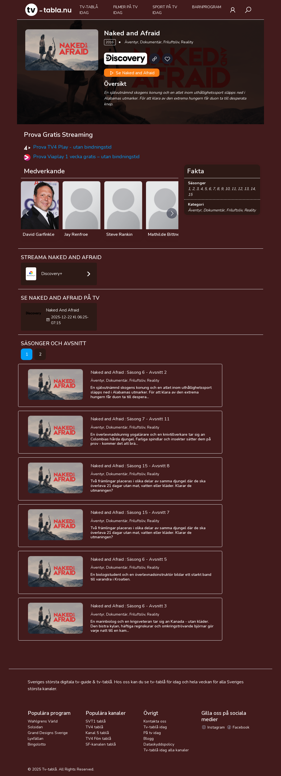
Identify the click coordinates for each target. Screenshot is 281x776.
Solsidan (35, 727)
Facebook (238, 727)
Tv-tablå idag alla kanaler (166, 750)
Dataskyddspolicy (159, 744)
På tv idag (152, 732)
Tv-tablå (49, 769)
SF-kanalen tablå (101, 744)
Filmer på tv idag (125, 9)
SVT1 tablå (96, 721)
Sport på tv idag (165, 9)
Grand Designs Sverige (48, 732)
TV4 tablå (94, 727)
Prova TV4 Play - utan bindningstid (72, 147)
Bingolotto (37, 744)
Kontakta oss (155, 721)
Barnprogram (206, 7)
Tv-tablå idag (89, 9)
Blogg (149, 738)
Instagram (213, 727)
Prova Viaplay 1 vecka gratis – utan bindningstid (86, 156)
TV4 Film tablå (98, 738)
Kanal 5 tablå (97, 732)
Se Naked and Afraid (131, 73)
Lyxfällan (35, 738)
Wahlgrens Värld (43, 721)
